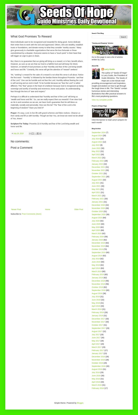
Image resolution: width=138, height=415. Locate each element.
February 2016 (98, 388)
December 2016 (98, 357)
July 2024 (96, 139)
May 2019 (96, 265)
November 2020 (98, 208)
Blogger (80, 403)
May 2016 (96, 379)
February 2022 (98, 161)
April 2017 (96, 344)
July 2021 (96, 183)
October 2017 (97, 325)
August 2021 (97, 180)
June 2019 (96, 262)
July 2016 (96, 372)
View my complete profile (102, 100)
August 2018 (97, 293)
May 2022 (96, 151)
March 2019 (97, 271)
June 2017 (96, 338)
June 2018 (96, 300)
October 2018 (97, 287)
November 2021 (98, 170)
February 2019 (98, 274)
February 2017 (98, 350)
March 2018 (97, 309)
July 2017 (96, 335)
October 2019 (97, 249)
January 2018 (97, 316)
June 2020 (96, 224)
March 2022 (97, 158)
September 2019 (99, 252)
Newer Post (16, 209)
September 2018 (99, 290)
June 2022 (96, 148)
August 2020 (97, 218)
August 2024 (97, 135)
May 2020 (96, 227)
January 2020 (97, 240)
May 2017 (96, 341)
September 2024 (99, 132)
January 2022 (97, 164)
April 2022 (96, 154)
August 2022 (97, 142)
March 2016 (97, 385)
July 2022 (96, 145)
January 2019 (97, 278)
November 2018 (98, 284)
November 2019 (98, 246)
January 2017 (97, 353)
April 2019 (96, 268)
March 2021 (97, 196)
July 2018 (96, 297)
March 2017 (97, 347)
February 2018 (98, 312)
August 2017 (97, 331)
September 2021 (99, 177)
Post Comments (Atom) (31, 214)
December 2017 (98, 319)
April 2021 (96, 192)
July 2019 (96, 259)
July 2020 (96, 221)
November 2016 (98, 360)
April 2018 (96, 306)
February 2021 (98, 199)
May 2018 (96, 303)
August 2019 (97, 256)
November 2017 (98, 322)
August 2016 (97, 369)
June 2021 (96, 186)
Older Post (78, 209)
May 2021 (96, 189)
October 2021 (97, 173)
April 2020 (96, 230)
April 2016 (96, 382)
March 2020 (97, 233)
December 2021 (98, 167)
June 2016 (96, 376)
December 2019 (98, 243)
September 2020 (99, 214)
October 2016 (97, 363)
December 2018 (98, 281)
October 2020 (97, 211)
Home (47, 209)
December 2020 (98, 205)
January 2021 (97, 202)
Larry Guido (109, 69)
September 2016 (99, 366)
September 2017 (99, 328)
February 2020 (98, 237)
